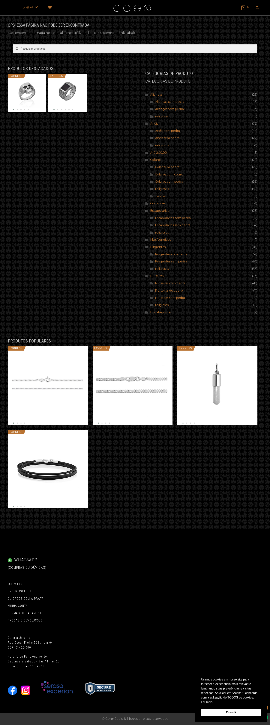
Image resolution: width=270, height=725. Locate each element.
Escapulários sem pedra (172, 225)
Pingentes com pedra (171, 254)
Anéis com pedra (167, 131)
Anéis (154, 123)
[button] (257, 8)
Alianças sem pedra (169, 109)
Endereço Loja (20, 591)
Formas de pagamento (26, 613)
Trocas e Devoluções (25, 620)
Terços (160, 196)
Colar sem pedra (167, 167)
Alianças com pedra (169, 102)
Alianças (156, 94)
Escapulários (159, 210)
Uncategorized (161, 312)
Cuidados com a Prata (26, 598)
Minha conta (18, 606)
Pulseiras (157, 276)
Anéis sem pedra (167, 138)
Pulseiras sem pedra (170, 298)
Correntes (157, 203)
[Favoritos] (50, 7)
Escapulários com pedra (173, 218)
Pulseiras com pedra (170, 283)
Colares (155, 160)
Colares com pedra (169, 181)
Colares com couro (169, 174)
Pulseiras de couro (169, 290)
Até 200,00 (158, 152)
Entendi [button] (231, 712)
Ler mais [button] (206, 702)
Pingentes (158, 247)
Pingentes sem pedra (171, 261)
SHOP (30, 7)
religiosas (162, 116)
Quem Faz (15, 584)
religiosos (162, 145)
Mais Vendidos (160, 239)
